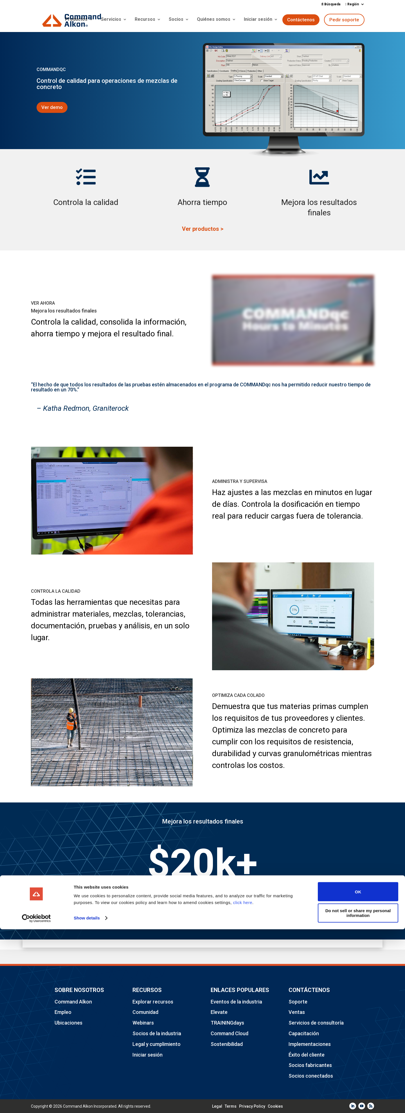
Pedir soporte (344, 20)
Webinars (143, 1023)
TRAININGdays (227, 1023)
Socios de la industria (156, 1033)
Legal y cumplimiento (156, 1044)
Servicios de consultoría (316, 1023)
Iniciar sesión (258, 20)
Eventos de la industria (236, 1002)
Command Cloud (229, 1033)
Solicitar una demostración (202, 917)
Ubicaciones (68, 1023)
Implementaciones (310, 1044)
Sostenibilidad (227, 1044)
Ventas (297, 1012)
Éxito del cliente (307, 1055)
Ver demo (52, 107)
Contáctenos (301, 20)
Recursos (145, 20)
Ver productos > (202, 228)
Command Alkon (73, 1002)
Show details (87, 1102)
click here (242, 1086)
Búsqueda (330, 4)
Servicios (111, 20)
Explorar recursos (152, 1002)
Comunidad (145, 1012)
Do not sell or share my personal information (358, 1096)
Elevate (219, 1012)
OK (358, 1075)
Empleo (63, 1012)
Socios (176, 20)
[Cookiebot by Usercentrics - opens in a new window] (36, 1102)
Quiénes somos (213, 20)
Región (352, 4)
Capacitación (304, 1033)
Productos (76, 20)
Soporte (298, 1002)
